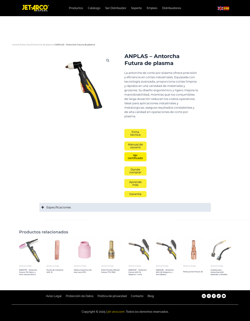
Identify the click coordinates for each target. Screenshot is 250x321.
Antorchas (25, 44)
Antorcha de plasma (42, 44)
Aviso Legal (54, 296)
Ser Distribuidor (115, 8)
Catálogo (94, 8)
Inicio (15, 44)
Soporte (136, 8)
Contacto (137, 296)
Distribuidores (171, 8)
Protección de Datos (79, 296)
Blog (151, 296)
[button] (108, 60)
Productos (76, 8)
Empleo (152, 8)
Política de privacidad (112, 296)
